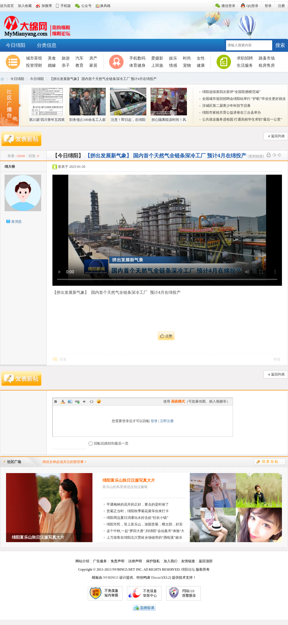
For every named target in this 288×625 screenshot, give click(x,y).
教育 (79, 65)
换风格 (105, 6)
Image (70, 401)
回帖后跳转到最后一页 (108, 443)
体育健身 (137, 65)
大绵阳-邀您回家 (35, 25)
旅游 (66, 58)
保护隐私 (153, 561)
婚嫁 (52, 65)
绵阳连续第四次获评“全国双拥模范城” (231, 92)
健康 (201, 65)
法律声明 (135, 561)
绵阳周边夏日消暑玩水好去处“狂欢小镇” (137, 518)
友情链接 (188, 561)
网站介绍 (82, 561)
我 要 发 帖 (270, 462)
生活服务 (245, 65)
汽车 (79, 58)
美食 (52, 58)
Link (77, 401)
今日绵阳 (15, 45)
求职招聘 (245, 58)
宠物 (187, 65)
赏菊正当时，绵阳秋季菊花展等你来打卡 (138, 511)
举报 (276, 359)
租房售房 (267, 65)
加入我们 (170, 561)
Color (63, 401)
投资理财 (34, 65)
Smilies (99, 401)
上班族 (157, 65)
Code (91, 401)
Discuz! (156, 578)
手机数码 (137, 58)
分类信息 (46, 45)
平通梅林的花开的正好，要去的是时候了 (138, 504)
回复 (63, 359)
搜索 (280, 45)
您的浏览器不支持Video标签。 (167, 230)
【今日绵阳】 (68, 156)
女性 (201, 58)
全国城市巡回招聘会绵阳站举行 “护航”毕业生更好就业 (244, 99)
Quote (84, 401)
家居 (93, 65)
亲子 (66, 65)
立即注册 (167, 421)
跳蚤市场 (267, 58)
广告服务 (100, 561)
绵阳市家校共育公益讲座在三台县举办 (231, 112)
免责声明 (117, 561)
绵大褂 (10, 167)
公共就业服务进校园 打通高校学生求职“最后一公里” (242, 119)
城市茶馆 (34, 58)
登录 (154, 421)
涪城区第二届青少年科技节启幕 (226, 106)
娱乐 (173, 58)
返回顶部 (206, 561)
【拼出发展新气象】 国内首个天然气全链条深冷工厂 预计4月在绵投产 (103, 79)
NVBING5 (110, 578)
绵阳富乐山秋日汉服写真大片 (129, 480)
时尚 (187, 58)
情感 (173, 65)
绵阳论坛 (188, 569)
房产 (93, 58)
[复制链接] (256, 156)
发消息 (16, 222)
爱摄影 (157, 58)
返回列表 (278, 136)
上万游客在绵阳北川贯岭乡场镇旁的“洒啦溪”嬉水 (144, 538)
